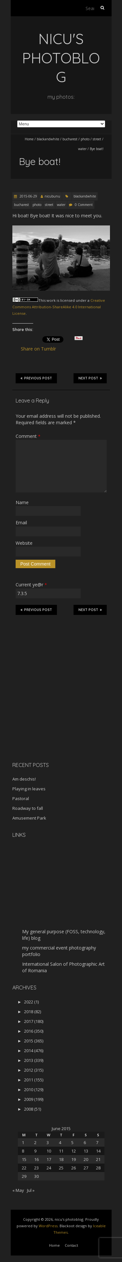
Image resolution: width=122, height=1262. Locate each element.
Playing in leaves (29, 789)
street (97, 139)
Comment (28, 436)
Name (22, 502)
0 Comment (84, 204)
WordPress (48, 1225)
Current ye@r (31, 584)
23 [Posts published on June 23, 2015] (36, 1168)
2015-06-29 (28, 196)
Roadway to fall (27, 808)
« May (18, 1190)
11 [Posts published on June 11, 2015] (61, 1151)
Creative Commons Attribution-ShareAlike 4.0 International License (58, 307)
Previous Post (36, 378)
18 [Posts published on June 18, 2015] (61, 1159)
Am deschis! (24, 779)
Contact (71, 1245)
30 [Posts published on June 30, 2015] (36, 1176)
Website (24, 543)
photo (85, 139)
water (82, 149)
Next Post (90, 378)
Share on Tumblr (41, 349)
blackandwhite (48, 139)
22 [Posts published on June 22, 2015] (24, 1168)
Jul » (30, 1190)
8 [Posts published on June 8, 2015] (23, 1151)
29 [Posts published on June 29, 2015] (24, 1176)
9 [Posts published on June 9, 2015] (35, 1151)
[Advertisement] (53, 710)
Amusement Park (29, 818)
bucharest (69, 139)
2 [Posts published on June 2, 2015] (35, 1142)
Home (29, 139)
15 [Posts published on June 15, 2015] (24, 1159)
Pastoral (20, 798)
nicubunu (52, 196)
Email (21, 522)
